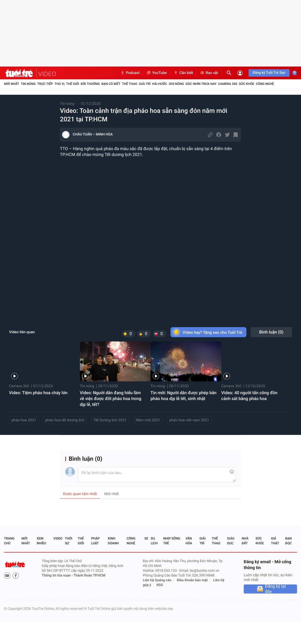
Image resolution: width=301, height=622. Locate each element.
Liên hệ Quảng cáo (157, 580)
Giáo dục (231, 541)
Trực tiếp (45, 84)
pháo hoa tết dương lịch (64, 420)
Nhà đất (245, 541)
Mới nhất (11, 84)
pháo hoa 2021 (23, 420)
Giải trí (144, 84)
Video (57, 538)
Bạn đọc (288, 541)
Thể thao (129, 84)
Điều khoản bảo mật (192, 580)
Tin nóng (28, 84)
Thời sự (68, 541)
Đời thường (90, 84)
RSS (160, 585)
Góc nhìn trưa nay (201, 84)
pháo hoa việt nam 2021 (189, 420)
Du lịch (154, 541)
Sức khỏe (246, 84)
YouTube (156, 73)
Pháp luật (95, 541)
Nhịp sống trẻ (171, 541)
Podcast (130, 73)
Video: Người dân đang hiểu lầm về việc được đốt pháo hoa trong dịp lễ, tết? (110, 398)
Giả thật (275, 541)
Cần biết (183, 73)
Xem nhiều (41, 541)
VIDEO (47, 74)
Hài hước (159, 84)
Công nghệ (265, 84)
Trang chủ (9, 541)
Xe (146, 538)
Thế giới (72, 84)
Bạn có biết (110, 84)
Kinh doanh (113, 541)
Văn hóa (188, 541)
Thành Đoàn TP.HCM (89, 576)
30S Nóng (176, 84)
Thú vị (59, 84)
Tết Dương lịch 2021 (110, 420)
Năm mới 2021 (148, 420)
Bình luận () (271, 332)
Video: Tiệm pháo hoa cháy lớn (38, 392)
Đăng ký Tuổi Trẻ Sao (269, 73)
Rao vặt (209, 73)
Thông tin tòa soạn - (58, 576)
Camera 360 (227, 84)
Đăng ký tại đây (275, 589)
